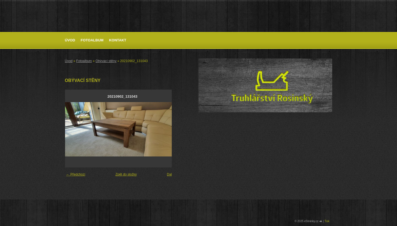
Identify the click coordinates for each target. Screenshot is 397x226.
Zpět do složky (126, 174)
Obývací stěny (105, 61)
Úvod (70, 40)
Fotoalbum (92, 40)
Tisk (326, 221)
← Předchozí (75, 174)
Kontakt (117, 40)
